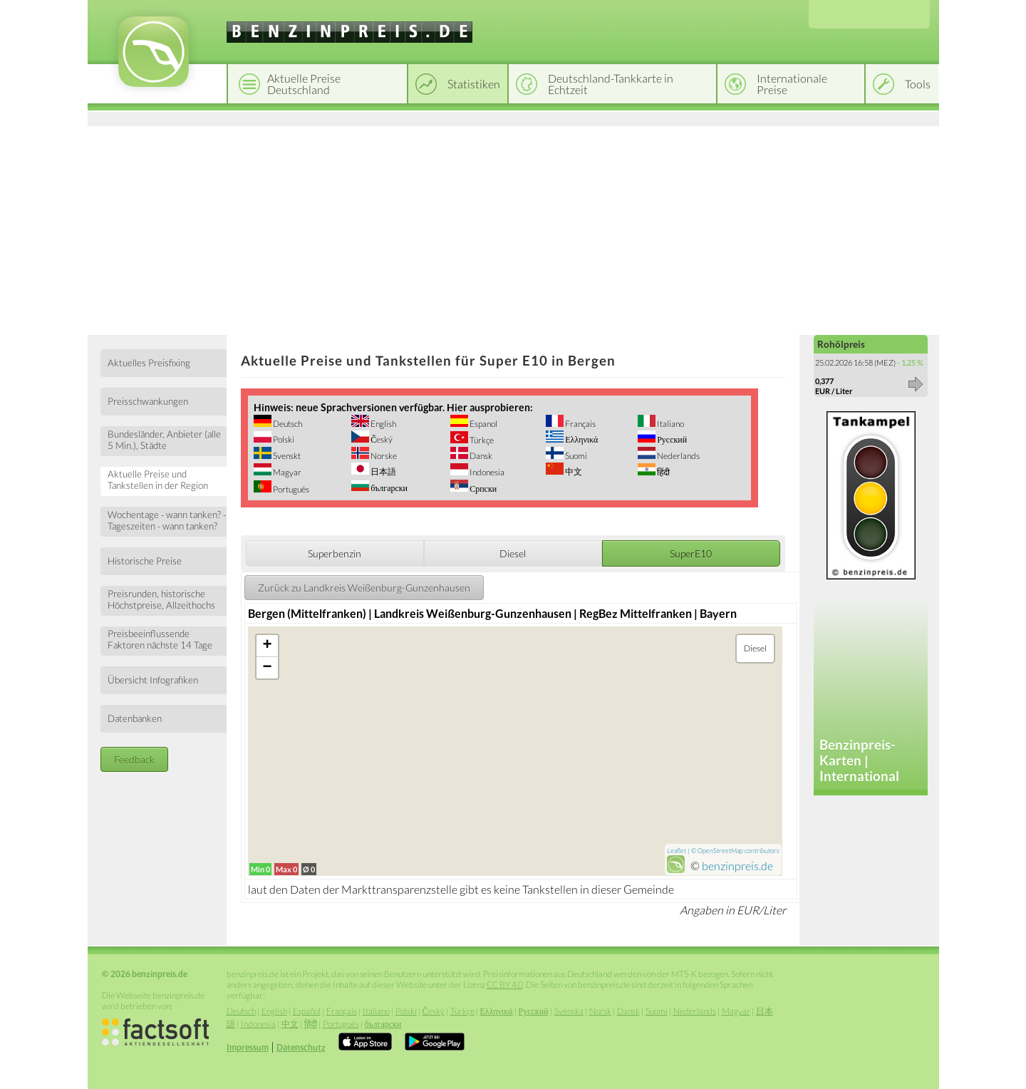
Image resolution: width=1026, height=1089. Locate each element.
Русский (671, 439)
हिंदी (663, 472)
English (382, 423)
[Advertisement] (513, 228)
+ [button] (267, 645)
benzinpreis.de (737, 865)
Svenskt (286, 455)
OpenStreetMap (720, 851)
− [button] (267, 667)
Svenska (569, 1011)
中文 (573, 471)
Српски (482, 488)
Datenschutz (301, 1047)
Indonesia (486, 472)
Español (307, 1011)
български (388, 487)
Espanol (482, 423)
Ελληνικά (581, 439)
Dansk (480, 455)
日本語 (382, 471)
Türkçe (481, 440)
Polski (282, 439)
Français (580, 423)
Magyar (286, 472)
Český (381, 439)
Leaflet (676, 851)
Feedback (134, 759)
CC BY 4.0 (505, 984)
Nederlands (678, 455)
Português (290, 489)
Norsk (600, 1011)
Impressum (248, 1047)
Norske (383, 455)
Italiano (670, 423)
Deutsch (286, 423)
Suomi (575, 455)
